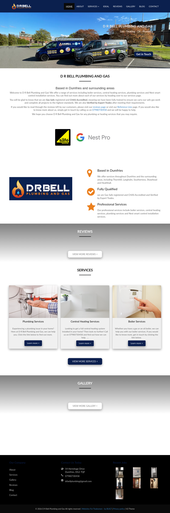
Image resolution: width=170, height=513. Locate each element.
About (80, 6)
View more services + (85, 361)
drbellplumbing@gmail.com (78, 481)
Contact (154, 6)
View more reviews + (85, 254)
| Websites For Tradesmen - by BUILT (96, 509)
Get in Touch (143, 54)
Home (69, 6)
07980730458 (99, 109)
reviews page (99, 107)
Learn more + (33, 343)
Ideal (106, 6)
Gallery (130, 6)
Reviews (117, 6)
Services (13, 474)
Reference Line (124, 107)
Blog (142, 6)
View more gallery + (85, 406)
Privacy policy (119, 509)
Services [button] (93, 6)
